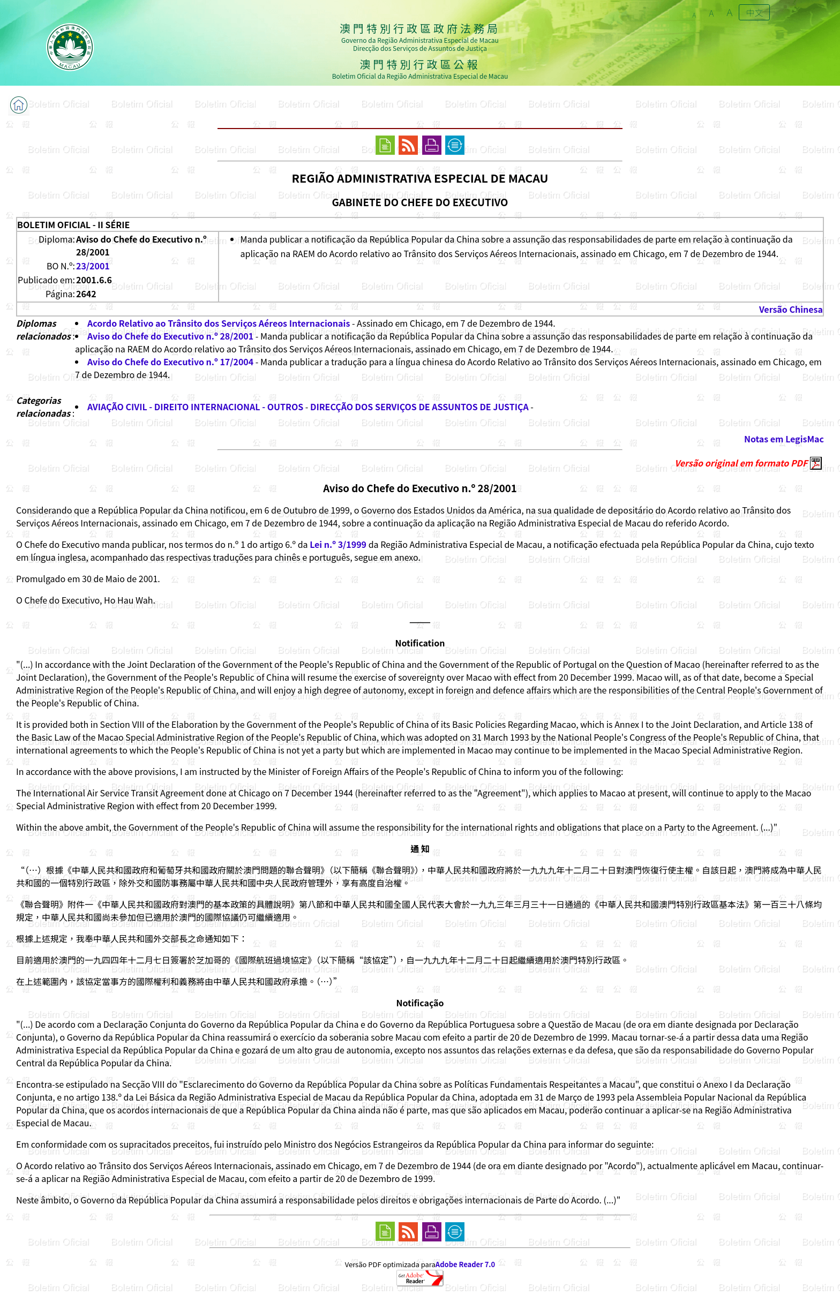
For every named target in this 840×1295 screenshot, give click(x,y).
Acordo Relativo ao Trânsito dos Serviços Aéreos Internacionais (218, 323)
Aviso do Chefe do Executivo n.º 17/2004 (170, 361)
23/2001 (93, 265)
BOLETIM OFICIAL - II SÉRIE (73, 224)
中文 (754, 12)
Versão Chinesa (791, 309)
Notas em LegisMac (784, 438)
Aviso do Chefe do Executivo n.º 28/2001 (170, 335)
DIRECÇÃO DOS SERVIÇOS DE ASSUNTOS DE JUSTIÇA (419, 406)
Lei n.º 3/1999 (338, 544)
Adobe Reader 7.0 (465, 1264)
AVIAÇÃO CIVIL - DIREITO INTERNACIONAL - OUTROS (195, 406)
